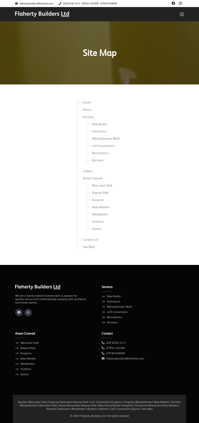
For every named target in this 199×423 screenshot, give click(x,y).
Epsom (96, 229)
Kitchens (97, 160)
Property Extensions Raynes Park (68, 402)
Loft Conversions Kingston (106, 402)
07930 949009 (108, 3)
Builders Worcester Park (32, 402)
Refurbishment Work (105, 138)
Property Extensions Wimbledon (66, 409)
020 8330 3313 (71, 3)
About (86, 110)
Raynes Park (100, 193)
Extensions (99, 131)
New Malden (100, 207)
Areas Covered (92, 178)
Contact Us (90, 239)
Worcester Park (102, 185)
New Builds (99, 124)
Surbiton (97, 221)
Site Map (88, 247)
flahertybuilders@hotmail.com (36, 3)
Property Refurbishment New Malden (147, 402)
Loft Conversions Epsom (125, 409)
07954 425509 (90, 3)
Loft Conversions (103, 146)
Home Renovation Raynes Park (77, 405)
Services (87, 117)
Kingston (98, 200)
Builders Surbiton (98, 409)
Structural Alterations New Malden (156, 405)
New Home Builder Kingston (115, 405)
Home (86, 102)
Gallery (87, 171)
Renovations (100, 153)
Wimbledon (99, 214)
